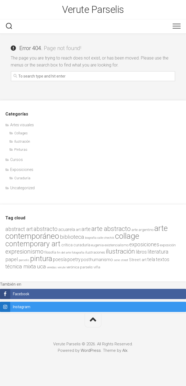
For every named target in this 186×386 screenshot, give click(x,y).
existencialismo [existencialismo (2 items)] (116, 245)
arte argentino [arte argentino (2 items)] (142, 230)
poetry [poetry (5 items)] (73, 259)
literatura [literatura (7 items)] (158, 252)
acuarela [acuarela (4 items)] (66, 229)
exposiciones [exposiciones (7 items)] (144, 244)
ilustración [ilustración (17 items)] (120, 251)
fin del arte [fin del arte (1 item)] (64, 252)
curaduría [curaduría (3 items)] (81, 245)
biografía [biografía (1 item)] (90, 238)
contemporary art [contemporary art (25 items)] (32, 244)
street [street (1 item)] (124, 260)
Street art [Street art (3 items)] (137, 259)
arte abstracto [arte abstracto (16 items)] (111, 229)
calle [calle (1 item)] (100, 238)
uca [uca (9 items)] (41, 266)
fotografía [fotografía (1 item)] (78, 252)
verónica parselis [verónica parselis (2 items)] (79, 267)
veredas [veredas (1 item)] (52, 267)
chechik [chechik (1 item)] (109, 238)
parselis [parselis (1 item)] (24, 260)
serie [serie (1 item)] (117, 260)
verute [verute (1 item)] (62, 267)
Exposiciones (21, 169)
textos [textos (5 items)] (162, 259)
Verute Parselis (93, 9)
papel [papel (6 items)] (11, 259)
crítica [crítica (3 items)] (67, 245)
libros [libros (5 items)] (141, 252)
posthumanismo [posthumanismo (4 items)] (97, 259)
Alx (124, 350)
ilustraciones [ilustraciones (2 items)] (95, 252)
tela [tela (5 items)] (151, 259)
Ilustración (22, 141)
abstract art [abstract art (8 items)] (19, 229)
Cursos (16, 159)
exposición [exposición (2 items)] (168, 245)
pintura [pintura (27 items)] (41, 258)
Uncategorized (22, 188)
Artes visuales (22, 125)
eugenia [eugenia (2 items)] (97, 245)
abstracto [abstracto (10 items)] (46, 229)
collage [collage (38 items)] (127, 236)
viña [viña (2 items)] (97, 267)
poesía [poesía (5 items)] (60, 259)
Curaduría (22, 178)
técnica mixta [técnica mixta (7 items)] (20, 267)
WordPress (91, 350)
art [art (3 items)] (78, 229)
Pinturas (20, 150)
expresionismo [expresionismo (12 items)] (24, 251)
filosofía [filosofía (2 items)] (50, 252)
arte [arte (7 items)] (86, 229)
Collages (21, 133)
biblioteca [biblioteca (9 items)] (72, 237)
